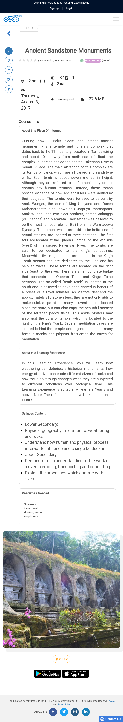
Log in (69, 8)
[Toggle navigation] (116, 19)
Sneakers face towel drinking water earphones (67, 511)
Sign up (54, 8)
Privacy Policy (64, 704)
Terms (112, 701)
